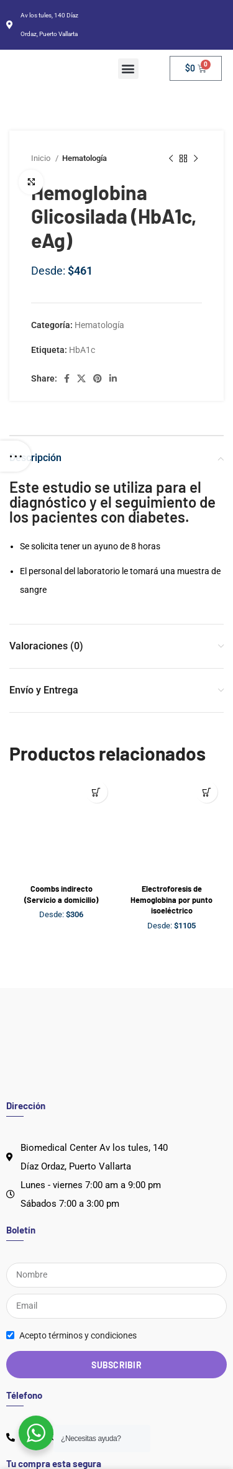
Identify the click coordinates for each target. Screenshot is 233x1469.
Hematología (99, 325)
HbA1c (82, 350)
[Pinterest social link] (97, 378)
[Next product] (196, 158)
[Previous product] (171, 158)
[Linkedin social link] (113, 378)
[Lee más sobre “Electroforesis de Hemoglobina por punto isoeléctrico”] (206, 792)
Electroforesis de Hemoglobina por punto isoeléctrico (171, 899)
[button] (128, 68)
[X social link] (81, 378)
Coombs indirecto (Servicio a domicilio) (61, 894)
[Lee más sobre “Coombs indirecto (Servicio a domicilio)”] (96, 792)
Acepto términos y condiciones (78, 1335)
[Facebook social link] (66, 378)
